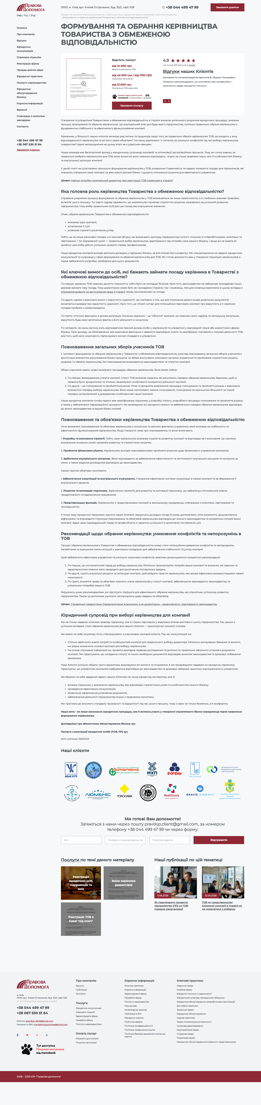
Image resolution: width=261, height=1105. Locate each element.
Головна (22, 27)
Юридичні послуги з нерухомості (194, 994)
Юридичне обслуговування (191, 1014)
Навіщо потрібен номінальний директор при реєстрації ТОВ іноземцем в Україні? (122, 180)
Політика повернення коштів (140, 1030)
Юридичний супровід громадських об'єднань (201, 998)
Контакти (22, 126)
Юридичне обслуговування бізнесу (27, 93)
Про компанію (26, 34)
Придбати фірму (84, 1020)
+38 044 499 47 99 (182, 7)
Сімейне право (184, 989)
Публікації (81, 989)
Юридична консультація (25, 48)
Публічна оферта (133, 1022)
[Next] (169, 101)
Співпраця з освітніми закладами (31, 118)
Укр (19, 15)
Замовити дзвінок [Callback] (28, 149)
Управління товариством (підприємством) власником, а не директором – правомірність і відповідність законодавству (144, 604)
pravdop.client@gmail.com (39, 1021)
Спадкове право (185, 1034)
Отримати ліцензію (29, 57)
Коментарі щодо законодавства (160, 14)
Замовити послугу (131, 105)
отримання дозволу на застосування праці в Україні (93, 291)
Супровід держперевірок (190, 1026)
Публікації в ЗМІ (133, 1014)
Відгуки (21, 40)
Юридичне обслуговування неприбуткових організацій (206, 1002)
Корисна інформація (30, 103)
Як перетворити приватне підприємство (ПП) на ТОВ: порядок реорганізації (171, 906)
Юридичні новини (134, 1018)
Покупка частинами (86, 1042)
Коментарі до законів (136, 1010)
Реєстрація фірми (28, 63)
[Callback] (227, 7)
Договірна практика (187, 1006)
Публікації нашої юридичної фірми (124, 14)
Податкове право (186, 1038)
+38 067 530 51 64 (29, 144)
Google (191, 65)
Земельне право (185, 1010)
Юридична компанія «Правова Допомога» (82, 14)
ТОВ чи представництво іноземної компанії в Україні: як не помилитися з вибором (222, 906)
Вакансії (22, 109)
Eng (33, 15)
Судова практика (186, 1018)
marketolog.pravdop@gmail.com (51, 1024)
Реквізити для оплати (87, 1038)
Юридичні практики (30, 76)
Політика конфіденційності (139, 1026)
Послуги (70, 859)
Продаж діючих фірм (30, 70)
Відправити (218, 840)
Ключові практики (134, 985)
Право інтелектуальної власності (194, 1022)
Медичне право (185, 985)
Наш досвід (131, 1006)
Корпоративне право (188, 1030)
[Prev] (165, 101)
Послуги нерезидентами (89, 1024)
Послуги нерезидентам (31, 82)
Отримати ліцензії (85, 1012)
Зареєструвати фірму (87, 1016)
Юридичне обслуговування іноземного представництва (206, 1042)
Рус (26, 15)
